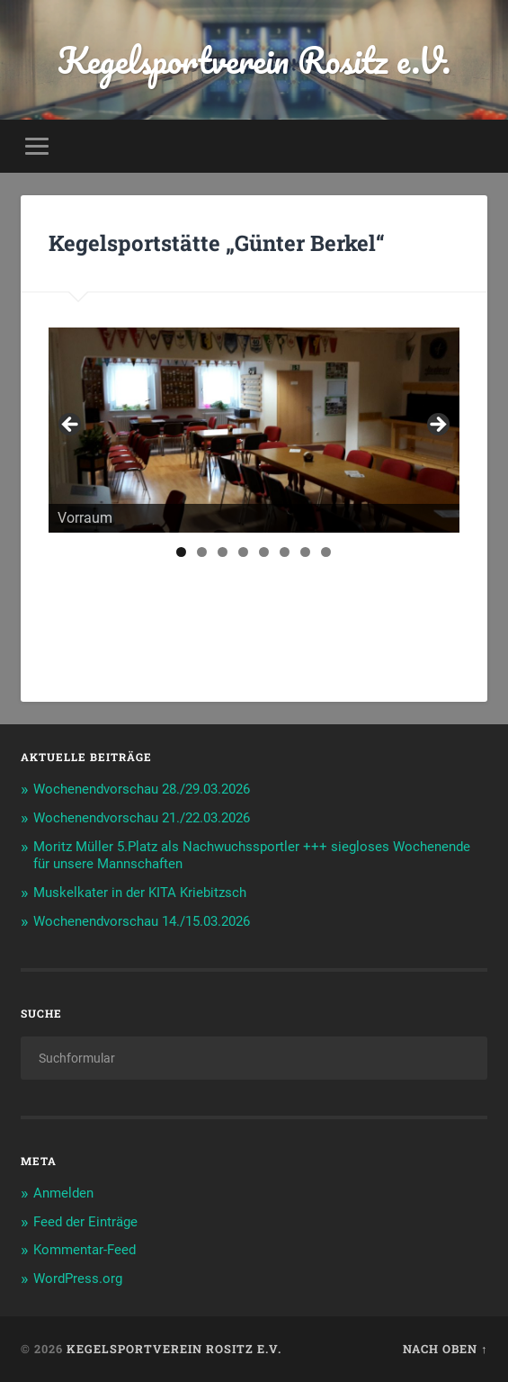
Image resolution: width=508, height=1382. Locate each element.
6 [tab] (285, 552)
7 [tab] (305, 552)
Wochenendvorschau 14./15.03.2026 (141, 921)
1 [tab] (181, 552)
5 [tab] (264, 552)
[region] (254, 431)
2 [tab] (202, 552)
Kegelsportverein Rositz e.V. (254, 59)
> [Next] (436, 425)
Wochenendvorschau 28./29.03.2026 (141, 789)
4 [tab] (243, 552)
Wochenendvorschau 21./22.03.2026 (141, 818)
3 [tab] (222, 552)
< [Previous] (71, 425)
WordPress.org (77, 1278)
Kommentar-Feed (84, 1250)
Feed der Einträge (85, 1222)
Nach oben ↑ (445, 1349)
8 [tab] (326, 552)
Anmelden (63, 1193)
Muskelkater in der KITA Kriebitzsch (139, 892)
